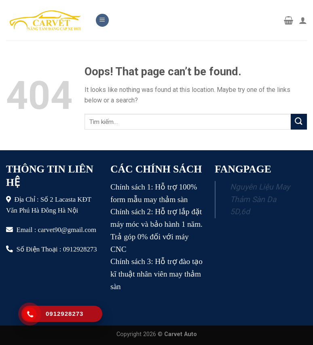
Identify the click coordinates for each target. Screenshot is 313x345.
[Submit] (299, 122)
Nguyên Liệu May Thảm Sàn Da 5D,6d (260, 199)
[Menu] (102, 20)
